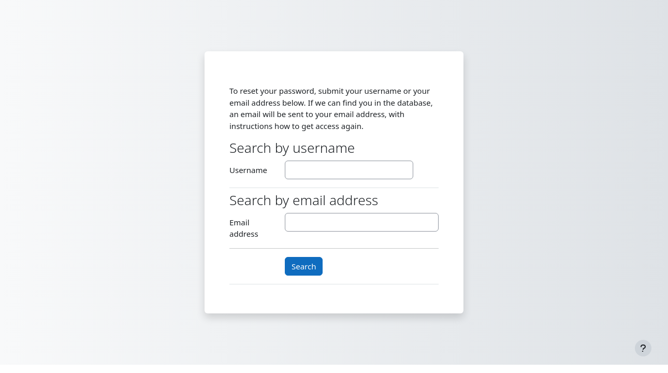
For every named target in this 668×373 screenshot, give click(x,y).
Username (248, 170)
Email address (243, 228)
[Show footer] (643, 348)
